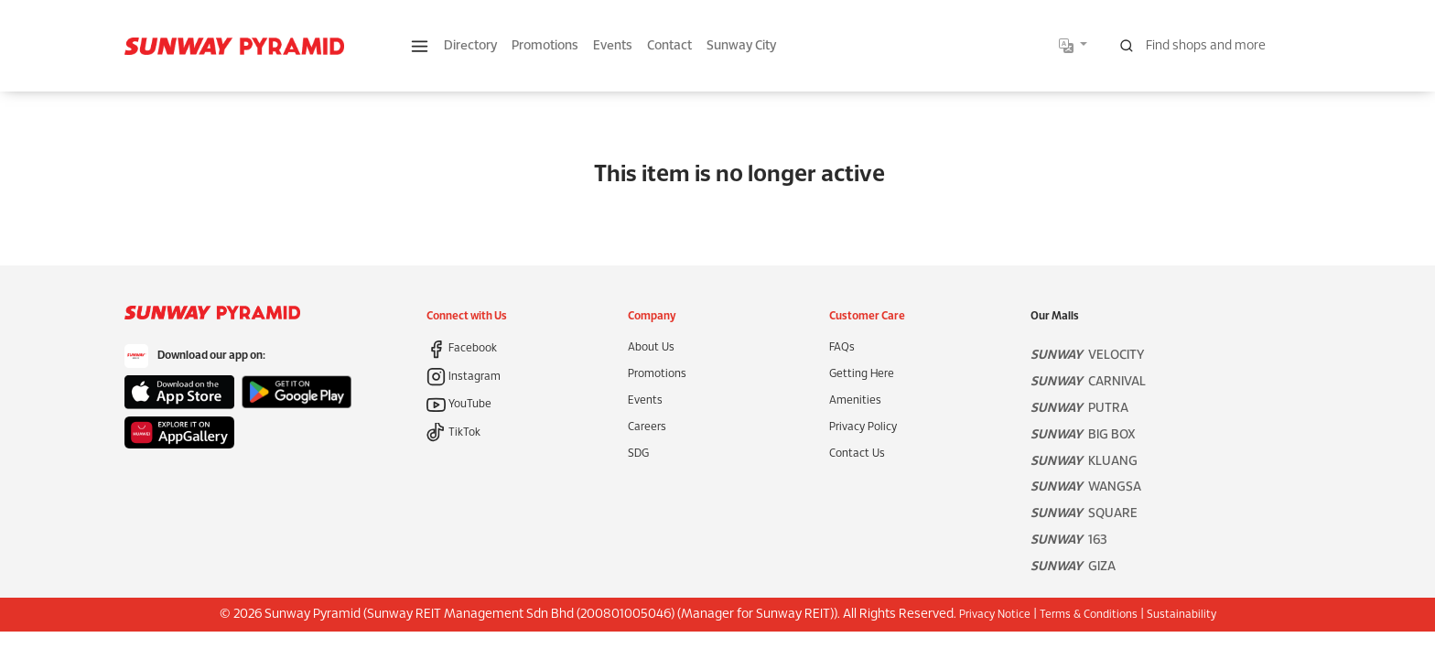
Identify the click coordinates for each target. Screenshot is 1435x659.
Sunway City (741, 46)
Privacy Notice (994, 615)
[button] (420, 46)
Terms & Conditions (1089, 615)
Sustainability (1181, 615)
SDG (638, 453)
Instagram (463, 377)
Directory (470, 46)
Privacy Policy (863, 427)
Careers (647, 427)
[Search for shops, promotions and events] (1210, 45)
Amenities (855, 400)
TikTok (453, 432)
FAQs (842, 347)
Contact (669, 46)
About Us (651, 347)
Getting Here (861, 374)
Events (612, 46)
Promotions (545, 46)
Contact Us (857, 453)
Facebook (461, 348)
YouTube (458, 404)
